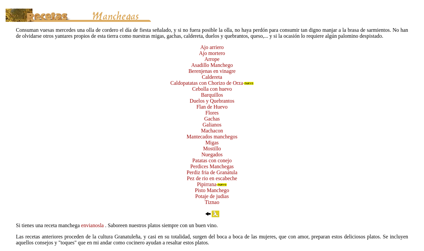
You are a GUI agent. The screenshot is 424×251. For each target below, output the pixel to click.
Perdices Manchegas (212, 166)
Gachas (212, 119)
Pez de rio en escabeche (212, 178)
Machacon (212, 130)
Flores (212, 113)
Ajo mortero (212, 53)
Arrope (211, 59)
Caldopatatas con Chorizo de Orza (206, 83)
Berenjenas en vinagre (212, 71)
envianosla (93, 225)
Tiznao (212, 202)
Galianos (212, 124)
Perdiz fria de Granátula (211, 172)
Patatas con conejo (212, 160)
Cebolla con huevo (212, 89)
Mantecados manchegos (211, 136)
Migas (212, 142)
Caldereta (212, 77)
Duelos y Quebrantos (211, 101)
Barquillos (212, 95)
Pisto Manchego (212, 190)
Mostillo (212, 148)
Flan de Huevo (212, 107)
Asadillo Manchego (212, 65)
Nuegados (212, 154)
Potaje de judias (212, 196)
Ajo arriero (212, 47)
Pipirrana (207, 184)
